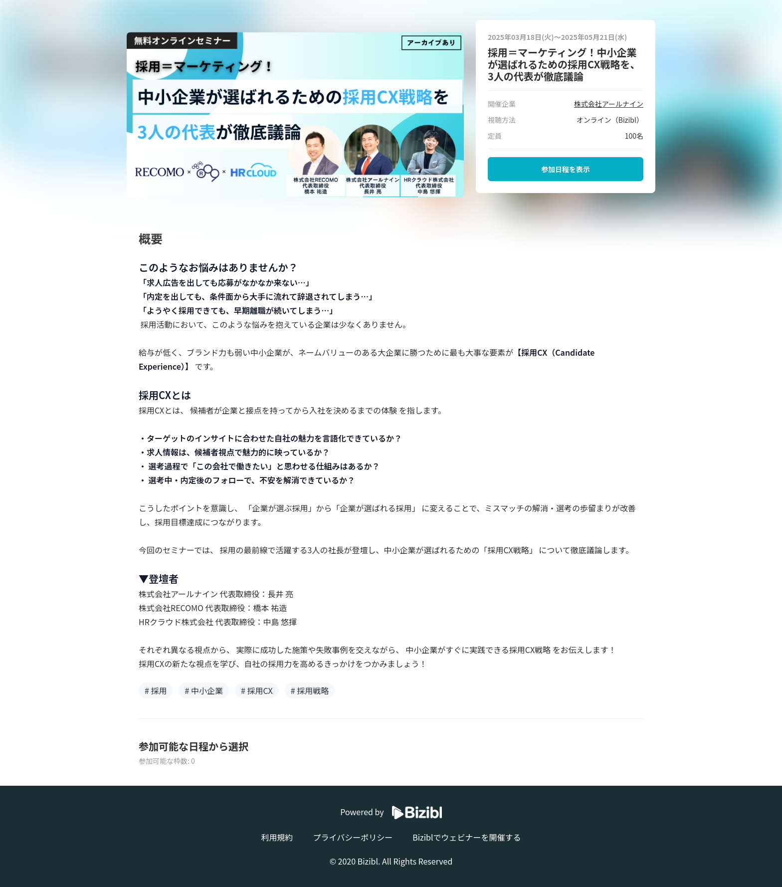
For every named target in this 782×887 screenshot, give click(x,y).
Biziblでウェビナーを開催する (466, 837)
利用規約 (277, 837)
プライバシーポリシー (352, 837)
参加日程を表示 (565, 169)
